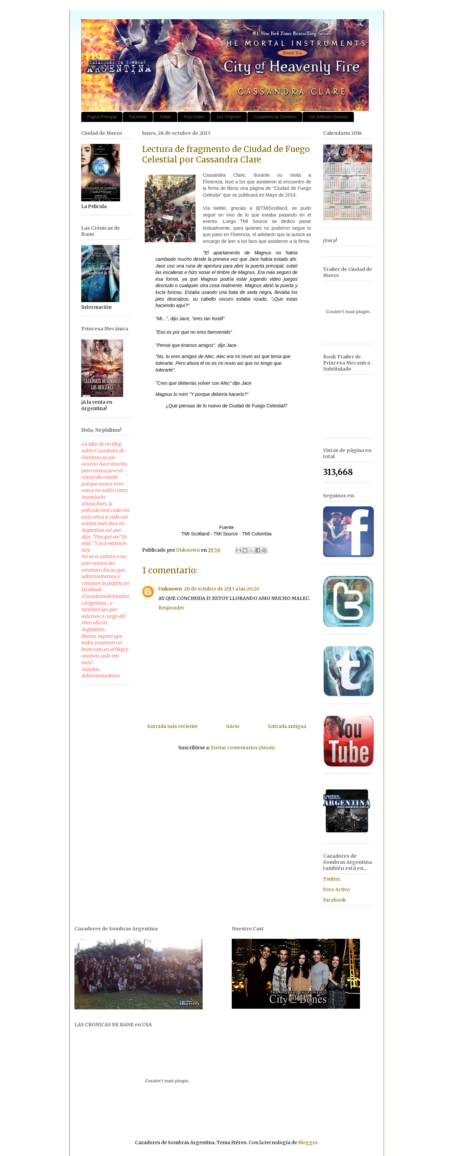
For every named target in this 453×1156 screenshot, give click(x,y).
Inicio (233, 726)
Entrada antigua (287, 726)
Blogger (307, 1142)
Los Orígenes (229, 117)
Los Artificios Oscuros (328, 117)
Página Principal (102, 117)
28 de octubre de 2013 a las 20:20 (221, 589)
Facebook (138, 117)
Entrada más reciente (172, 726)
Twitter (165, 117)
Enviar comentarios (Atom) (243, 748)
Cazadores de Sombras (274, 117)
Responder (171, 608)
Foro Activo (194, 117)
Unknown (170, 589)
